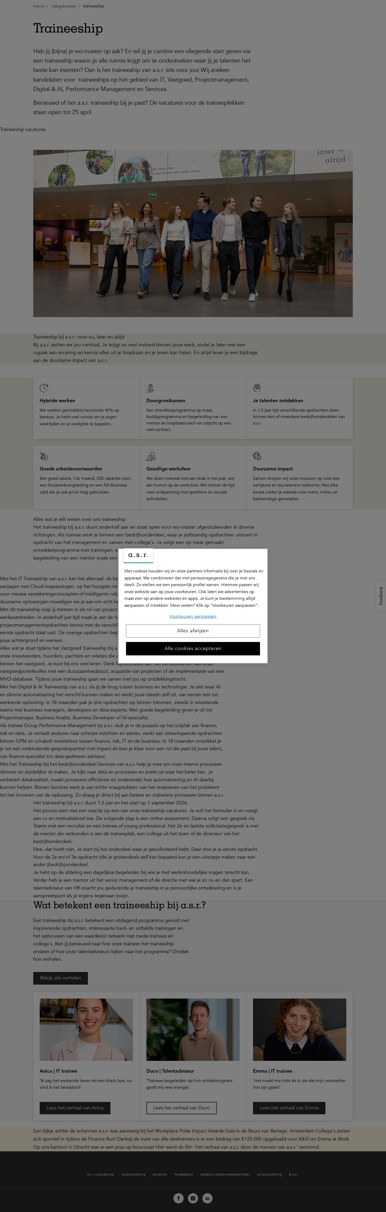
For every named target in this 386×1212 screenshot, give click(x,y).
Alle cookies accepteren (193, 648)
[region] (193, 606)
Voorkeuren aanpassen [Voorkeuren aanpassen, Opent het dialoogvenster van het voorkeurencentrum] (193, 616)
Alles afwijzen (193, 630)
